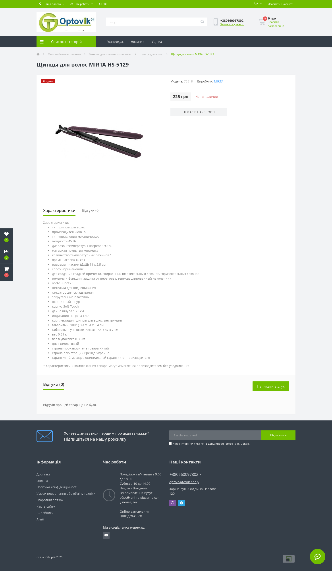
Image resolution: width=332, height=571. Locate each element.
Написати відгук (271, 386)
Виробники (45, 513)
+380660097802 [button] (186, 474)
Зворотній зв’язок (50, 500)
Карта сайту (46, 506)
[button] (52, 4)
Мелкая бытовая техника (64, 54)
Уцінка (157, 41)
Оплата (42, 481)
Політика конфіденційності (206, 443)
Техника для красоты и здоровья (110, 54)
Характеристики (59, 210)
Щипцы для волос (151, 54)
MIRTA (218, 81)
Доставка (43, 474)
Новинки (138, 41)
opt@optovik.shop (184, 482)
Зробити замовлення (276, 24)
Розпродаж (115, 41)
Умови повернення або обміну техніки (66, 493)
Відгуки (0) (91, 210)
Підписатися (278, 435)
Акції (40, 519)
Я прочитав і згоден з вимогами (212, 443)
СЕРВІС (103, 4)
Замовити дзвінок (232, 24)
